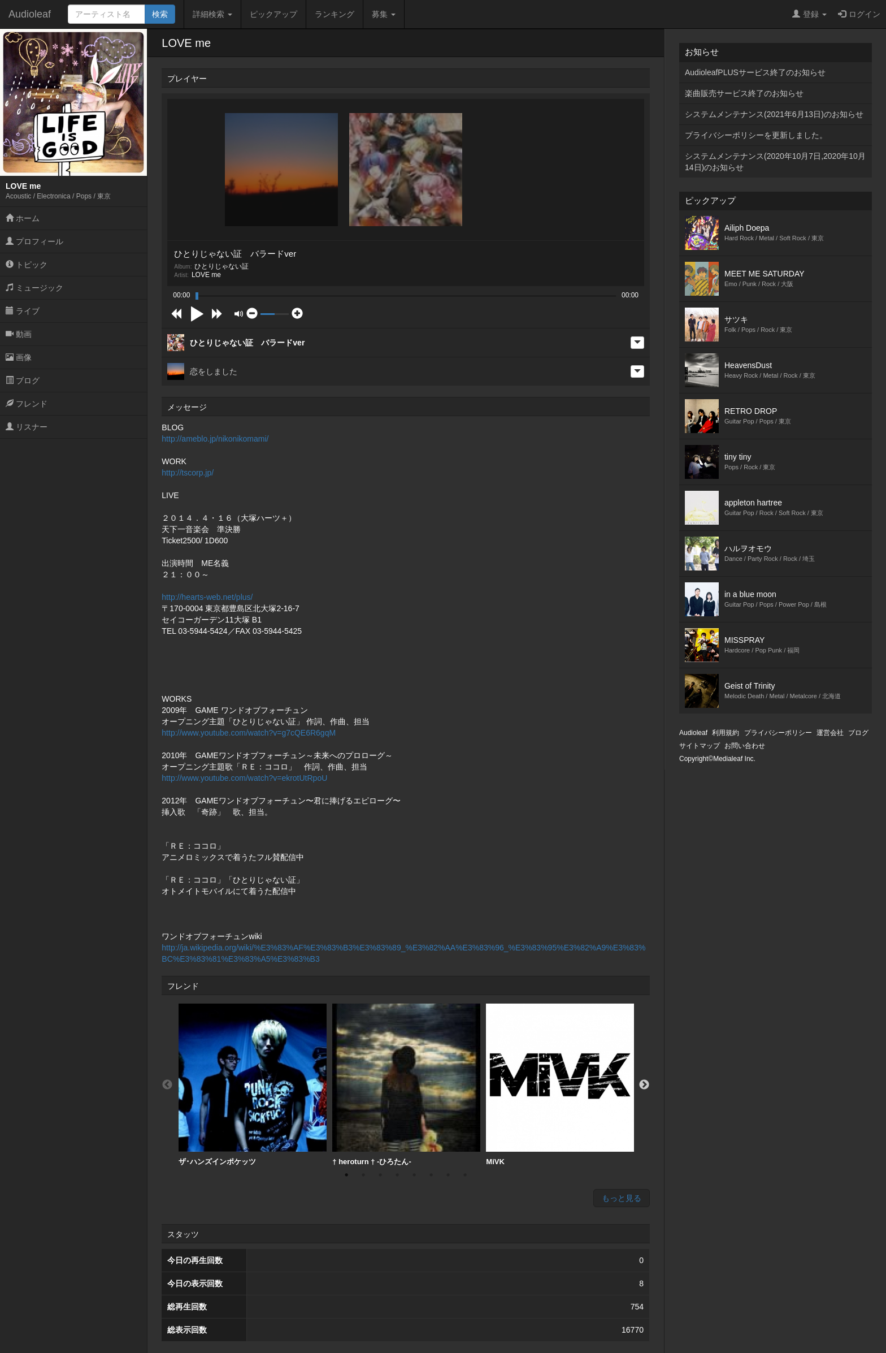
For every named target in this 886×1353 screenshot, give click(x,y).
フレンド (26, 403)
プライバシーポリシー (778, 733)
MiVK (560, 1085)
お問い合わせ (744, 746)
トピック (26, 264)
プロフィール (34, 241)
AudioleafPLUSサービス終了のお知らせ (755, 72)
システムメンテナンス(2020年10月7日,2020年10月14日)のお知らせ (775, 162)
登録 (809, 14)
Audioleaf (29, 14)
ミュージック (34, 287)
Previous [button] (167, 1085)
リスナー (26, 426)
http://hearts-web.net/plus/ (207, 597)
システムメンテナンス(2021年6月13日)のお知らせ (774, 114)
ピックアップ (273, 14)
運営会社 (830, 733)
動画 (19, 334)
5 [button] (414, 1175)
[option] (253, 1085)
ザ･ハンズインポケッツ (253, 1085)
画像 (19, 357)
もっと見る (621, 1198)
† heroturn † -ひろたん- (406, 1085)
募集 (384, 14)
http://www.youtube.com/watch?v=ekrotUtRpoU (244, 778)
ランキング (334, 14)
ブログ (23, 380)
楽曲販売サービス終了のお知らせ (744, 93)
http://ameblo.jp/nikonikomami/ (215, 438)
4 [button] (397, 1175)
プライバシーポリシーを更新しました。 (756, 135)
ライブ (23, 310)
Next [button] (644, 1085)
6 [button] (431, 1175)
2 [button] (363, 1175)
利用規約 (725, 733)
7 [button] (448, 1175)
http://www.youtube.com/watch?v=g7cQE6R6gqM (249, 732)
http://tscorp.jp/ (188, 472)
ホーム (23, 218)
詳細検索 (212, 14)
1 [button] (346, 1175)
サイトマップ (699, 746)
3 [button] (380, 1175)
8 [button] (465, 1175)
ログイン (859, 14)
